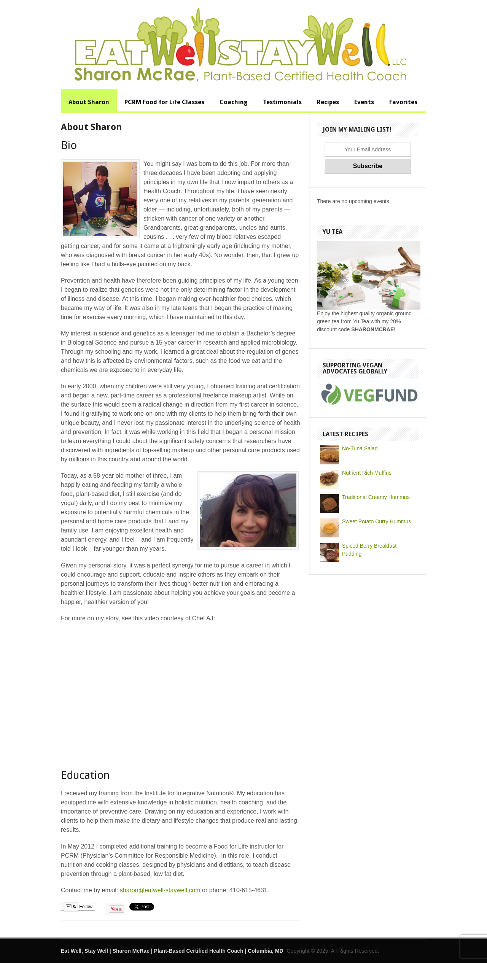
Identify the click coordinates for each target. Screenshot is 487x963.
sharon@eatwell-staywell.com (160, 890)
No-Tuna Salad (360, 448)
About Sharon (88, 102)
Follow (78, 907)
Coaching (234, 102)
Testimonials (282, 102)
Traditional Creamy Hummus (376, 497)
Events (364, 102)
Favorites (403, 102)
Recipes (328, 102)
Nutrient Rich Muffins (367, 473)
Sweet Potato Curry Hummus (376, 521)
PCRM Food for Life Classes (164, 102)
